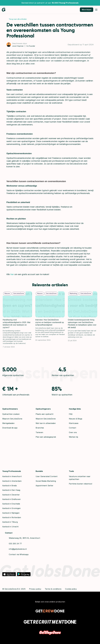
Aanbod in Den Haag (11, 490)
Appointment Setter (44, 485)
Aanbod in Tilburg (10, 522)
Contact (72, 428)
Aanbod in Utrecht (10, 526)
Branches (40, 428)
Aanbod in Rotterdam (11, 517)
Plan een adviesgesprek (46, 437)
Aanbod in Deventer (11, 495)
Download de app (9, 428)
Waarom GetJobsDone (12, 419)
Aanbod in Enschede (11, 504)
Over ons (73, 432)
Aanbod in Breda (9, 485)
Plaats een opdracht (44, 414)
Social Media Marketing (46, 481)
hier (12, 274)
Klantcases (73, 423)
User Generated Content (46, 476)
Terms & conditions (53, 589)
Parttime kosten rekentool (80, 484)
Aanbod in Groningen (11, 508)
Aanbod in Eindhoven (11, 499)
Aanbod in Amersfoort (12, 476)
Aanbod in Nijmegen (10, 513)
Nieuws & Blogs (75, 419)
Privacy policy (35, 589)
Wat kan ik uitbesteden (46, 423)
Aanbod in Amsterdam (11, 481)
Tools (71, 471)
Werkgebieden (8, 423)
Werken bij (73, 437)
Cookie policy (71, 589)
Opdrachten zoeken (11, 414)
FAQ (70, 414)
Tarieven (39, 432)
